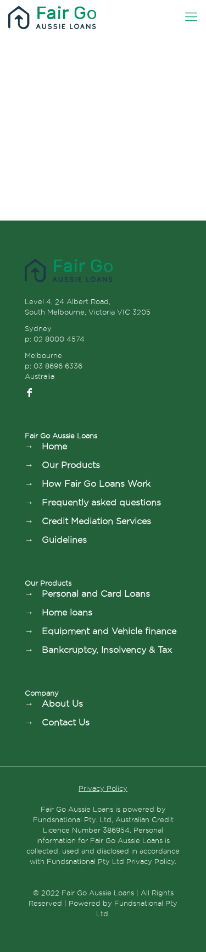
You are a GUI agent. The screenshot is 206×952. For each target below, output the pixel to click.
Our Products (71, 465)
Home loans (67, 612)
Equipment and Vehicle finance (109, 631)
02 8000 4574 (59, 339)
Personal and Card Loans (96, 593)
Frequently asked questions (101, 502)
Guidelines (64, 539)
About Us (62, 703)
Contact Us (66, 722)
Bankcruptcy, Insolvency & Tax (107, 649)
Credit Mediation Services (96, 521)
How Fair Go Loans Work (96, 483)
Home (54, 446)
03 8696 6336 (58, 366)
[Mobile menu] (191, 16)
